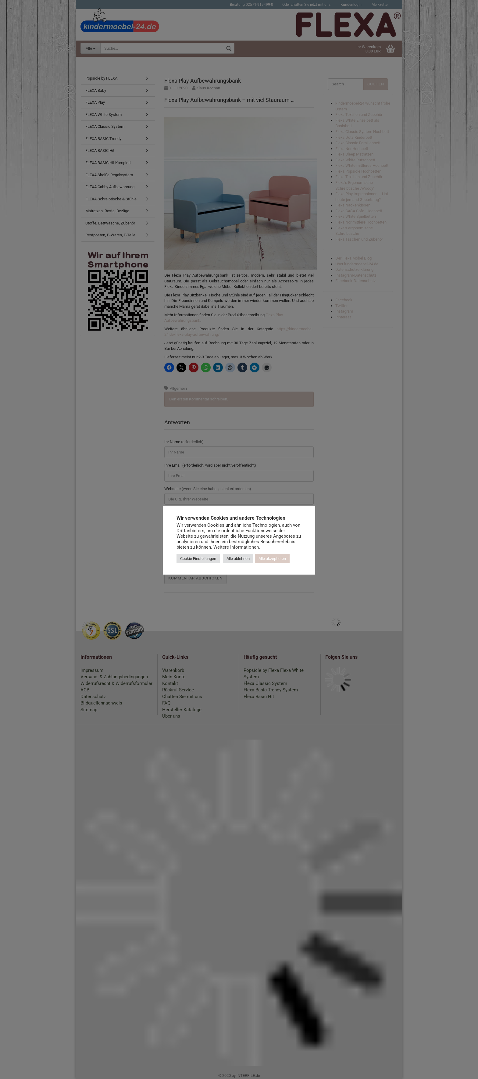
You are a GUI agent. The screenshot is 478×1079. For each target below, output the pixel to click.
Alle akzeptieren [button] (272, 558)
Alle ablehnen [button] (238, 558)
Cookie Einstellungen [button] (198, 558)
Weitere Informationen (236, 547)
